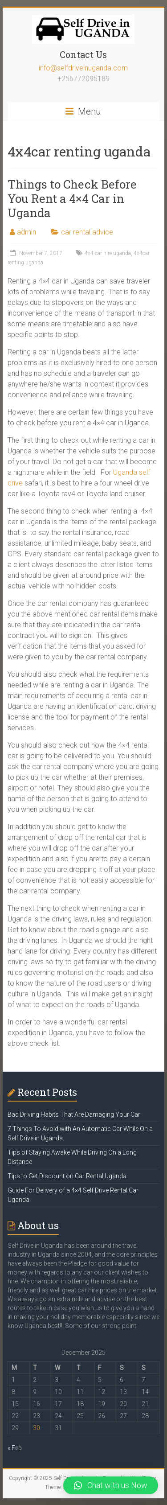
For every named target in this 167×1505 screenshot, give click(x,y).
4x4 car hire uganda (108, 253)
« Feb (15, 1448)
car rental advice (87, 232)
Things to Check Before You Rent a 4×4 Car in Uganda (72, 198)
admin (26, 232)
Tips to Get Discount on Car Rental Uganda (67, 1176)
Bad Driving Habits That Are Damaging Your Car (74, 1114)
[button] (110, 1485)
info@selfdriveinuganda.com (83, 68)
